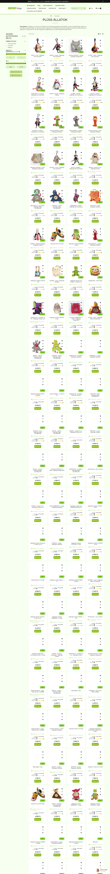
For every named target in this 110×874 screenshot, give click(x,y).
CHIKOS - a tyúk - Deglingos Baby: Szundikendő (95, 318)
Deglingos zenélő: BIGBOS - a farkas (76, 580)
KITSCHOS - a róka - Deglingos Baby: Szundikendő (95, 395)
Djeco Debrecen (47, 5)
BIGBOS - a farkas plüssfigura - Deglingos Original (37, 244)
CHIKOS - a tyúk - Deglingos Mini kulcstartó (95, 56)
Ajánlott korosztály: (35, 64)
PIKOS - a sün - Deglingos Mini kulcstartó (37, 56)
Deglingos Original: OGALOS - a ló (38, 281)
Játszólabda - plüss (76, 690)
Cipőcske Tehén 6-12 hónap (76, 728)
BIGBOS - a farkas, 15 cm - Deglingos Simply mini (76, 431)
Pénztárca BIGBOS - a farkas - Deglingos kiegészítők (76, 56)
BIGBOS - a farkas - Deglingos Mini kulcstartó (76, 94)
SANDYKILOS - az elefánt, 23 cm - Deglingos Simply (76, 654)
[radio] (100, 34)
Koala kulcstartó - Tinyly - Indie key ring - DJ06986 (37, 729)
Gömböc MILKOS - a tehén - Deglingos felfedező (57, 729)
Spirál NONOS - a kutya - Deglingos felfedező (57, 842)
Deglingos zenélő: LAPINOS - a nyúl (57, 318)
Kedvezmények (31, 8)
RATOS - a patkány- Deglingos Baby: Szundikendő (57, 805)
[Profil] (91, 8)
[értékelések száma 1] (57, 58)
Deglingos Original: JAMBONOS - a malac (56, 617)
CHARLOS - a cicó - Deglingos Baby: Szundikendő (38, 432)
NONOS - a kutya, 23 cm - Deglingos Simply (95, 168)
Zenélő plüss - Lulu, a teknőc (95, 616)
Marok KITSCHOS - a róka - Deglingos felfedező (95, 131)
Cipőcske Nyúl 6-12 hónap (37, 580)
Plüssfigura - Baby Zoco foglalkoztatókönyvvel (76, 506)
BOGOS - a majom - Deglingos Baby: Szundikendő (57, 692)
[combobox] (78, 8)
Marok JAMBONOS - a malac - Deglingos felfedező (57, 506)
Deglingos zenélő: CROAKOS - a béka (76, 244)
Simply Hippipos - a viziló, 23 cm (57, 394)
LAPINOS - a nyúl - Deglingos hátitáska (56, 281)
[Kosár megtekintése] (98, 8)
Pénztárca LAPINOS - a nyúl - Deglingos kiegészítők (37, 168)
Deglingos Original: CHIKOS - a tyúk (95, 506)
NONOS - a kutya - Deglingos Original (57, 94)
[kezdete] (10, 57)
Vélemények (42, 8)
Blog (39, 5)
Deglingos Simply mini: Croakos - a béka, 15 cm (76, 281)
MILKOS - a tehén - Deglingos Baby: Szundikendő (57, 432)
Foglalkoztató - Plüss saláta (95, 280)
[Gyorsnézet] (43, 46)
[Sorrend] (103, 34)
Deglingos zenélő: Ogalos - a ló (57, 580)
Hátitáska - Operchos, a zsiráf (95, 767)
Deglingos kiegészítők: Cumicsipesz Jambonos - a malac (95, 730)
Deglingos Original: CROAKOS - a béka (95, 804)
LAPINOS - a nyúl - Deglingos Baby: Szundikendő (95, 580)
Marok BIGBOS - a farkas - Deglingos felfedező (76, 131)
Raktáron (10, 47)
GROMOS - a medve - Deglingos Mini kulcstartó (37, 131)
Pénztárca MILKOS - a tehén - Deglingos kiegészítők (95, 654)
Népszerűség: (34, 65)
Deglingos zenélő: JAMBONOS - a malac (76, 804)
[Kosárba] (37, 71)
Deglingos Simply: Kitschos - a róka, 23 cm (37, 617)
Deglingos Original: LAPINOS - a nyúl (95, 543)
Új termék (10, 45)
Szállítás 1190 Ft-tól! (74, 1)
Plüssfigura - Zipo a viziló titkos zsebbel (95, 691)
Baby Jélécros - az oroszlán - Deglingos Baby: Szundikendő (38, 207)
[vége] (21, 57)
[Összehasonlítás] (43, 43)
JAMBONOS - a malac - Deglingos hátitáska (95, 356)
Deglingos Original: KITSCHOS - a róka (76, 543)
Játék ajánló (62, 8)
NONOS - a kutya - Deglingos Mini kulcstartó (57, 56)
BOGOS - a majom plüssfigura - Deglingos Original (57, 655)
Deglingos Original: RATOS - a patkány (38, 394)
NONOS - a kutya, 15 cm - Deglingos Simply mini (37, 506)
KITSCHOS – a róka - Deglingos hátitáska (95, 206)
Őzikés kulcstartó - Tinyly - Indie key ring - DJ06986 (38, 691)
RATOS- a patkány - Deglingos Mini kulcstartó (76, 168)
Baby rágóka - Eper (38, 767)
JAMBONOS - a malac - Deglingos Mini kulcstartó (76, 206)
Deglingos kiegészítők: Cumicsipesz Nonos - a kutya (37, 654)
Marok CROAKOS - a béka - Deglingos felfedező (57, 131)
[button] (31, 5)
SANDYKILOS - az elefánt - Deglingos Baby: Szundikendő (76, 470)
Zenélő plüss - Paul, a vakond (95, 469)
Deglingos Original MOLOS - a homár (76, 842)
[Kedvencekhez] (43, 40)
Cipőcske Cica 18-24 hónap (38, 803)
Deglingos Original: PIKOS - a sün (76, 617)
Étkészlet (95, 842)
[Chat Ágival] (102, 870)
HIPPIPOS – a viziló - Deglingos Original (95, 431)
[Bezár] (103, 1)
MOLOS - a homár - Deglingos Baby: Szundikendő (38, 470)
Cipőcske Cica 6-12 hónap (56, 243)
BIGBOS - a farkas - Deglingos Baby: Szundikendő (38, 357)
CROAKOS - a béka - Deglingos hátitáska (57, 543)
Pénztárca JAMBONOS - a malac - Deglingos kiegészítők (76, 319)
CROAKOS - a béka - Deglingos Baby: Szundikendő (57, 357)
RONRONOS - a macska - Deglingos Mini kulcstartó (37, 94)
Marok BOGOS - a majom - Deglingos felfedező (95, 244)
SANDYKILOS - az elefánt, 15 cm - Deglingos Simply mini (38, 318)
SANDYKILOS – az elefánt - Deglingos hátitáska (76, 356)
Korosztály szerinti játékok (34, 11)
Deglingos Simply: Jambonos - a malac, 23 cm (37, 543)
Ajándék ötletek (60, 5)
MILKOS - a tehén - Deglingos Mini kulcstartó (95, 94)
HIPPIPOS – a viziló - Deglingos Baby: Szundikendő (57, 207)
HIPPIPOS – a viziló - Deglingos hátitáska (76, 767)
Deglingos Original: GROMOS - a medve (37, 842)
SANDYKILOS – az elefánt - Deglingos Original (76, 394)
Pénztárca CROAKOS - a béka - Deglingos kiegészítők (57, 470)
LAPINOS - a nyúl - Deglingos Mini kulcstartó (56, 168)
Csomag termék (12, 43)
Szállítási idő (52, 8)
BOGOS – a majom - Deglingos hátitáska (57, 767)
